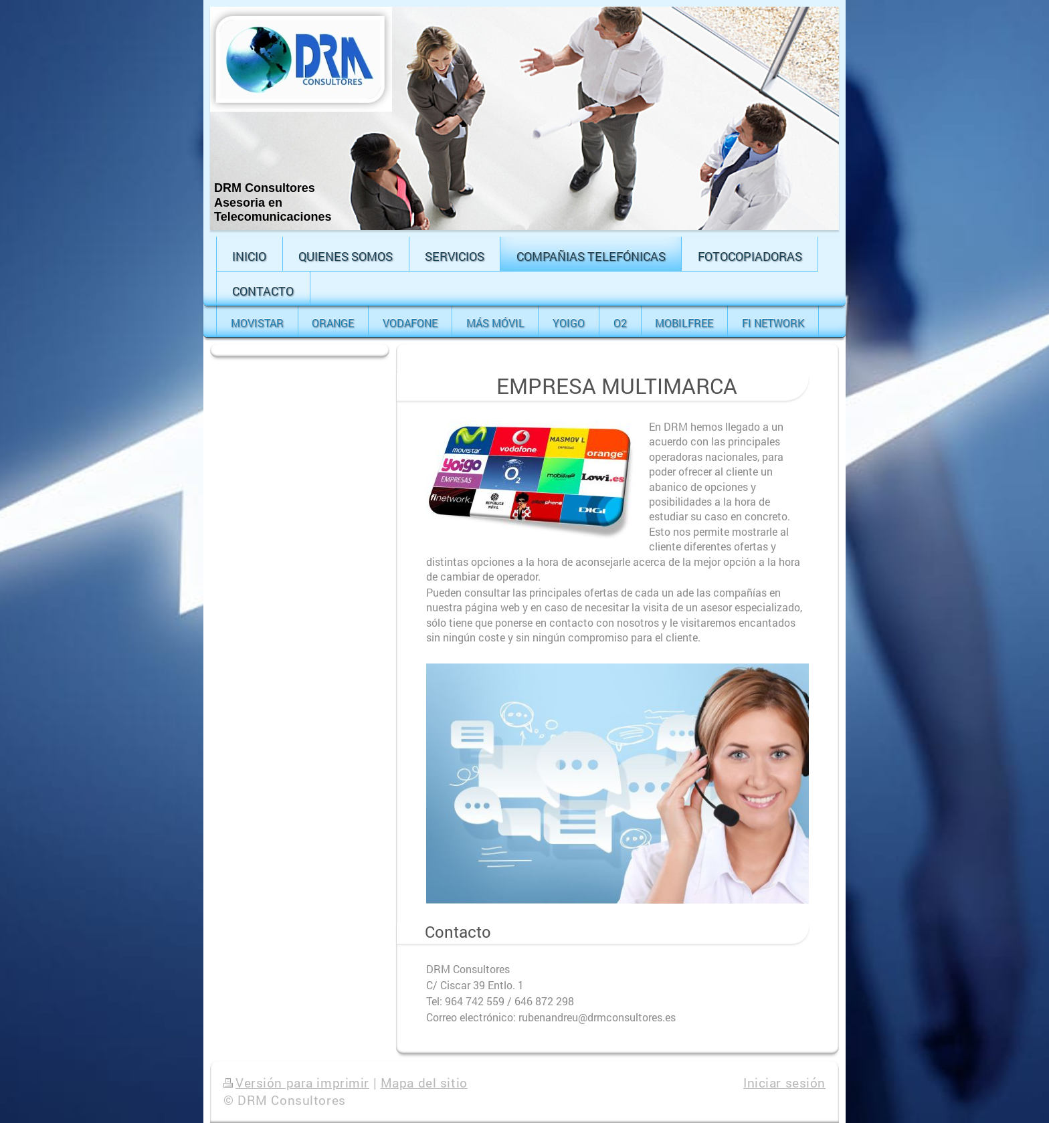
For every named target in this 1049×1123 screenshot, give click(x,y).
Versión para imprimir (296, 1082)
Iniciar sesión (784, 1082)
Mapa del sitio (424, 1082)
